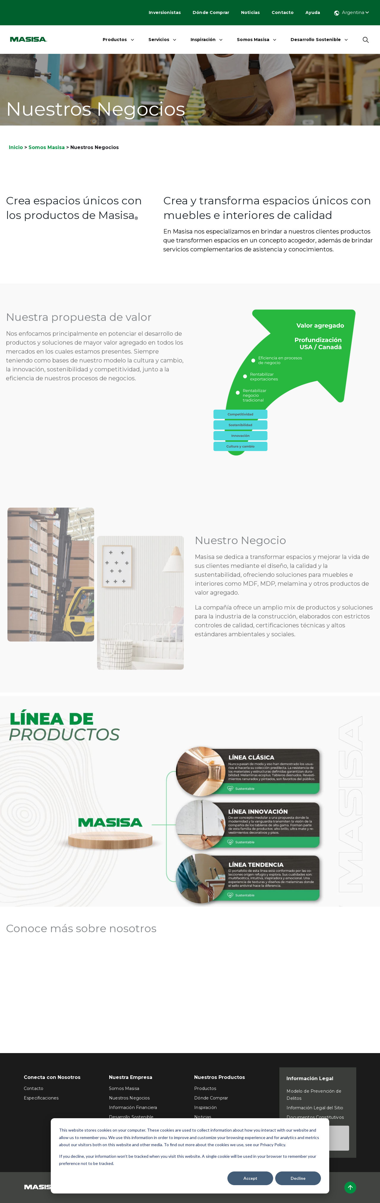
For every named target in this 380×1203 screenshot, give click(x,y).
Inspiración (203, 39)
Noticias (250, 12)
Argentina (351, 12)
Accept (250, 1178)
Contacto (283, 12)
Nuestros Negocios (129, 1098)
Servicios (158, 39)
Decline (298, 1178)
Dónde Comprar (211, 12)
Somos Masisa (253, 39)
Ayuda (312, 12)
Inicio (16, 147)
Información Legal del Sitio (314, 1107)
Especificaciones (41, 1098)
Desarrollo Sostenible (316, 39)
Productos (115, 39)
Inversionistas (165, 12)
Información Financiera (133, 1107)
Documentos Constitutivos (314, 1117)
